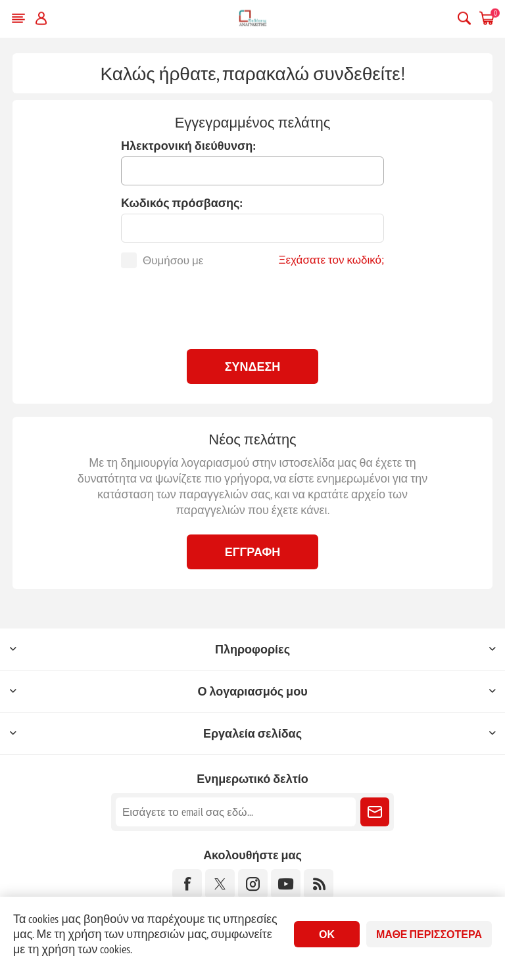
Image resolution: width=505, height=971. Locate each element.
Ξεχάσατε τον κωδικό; (331, 259)
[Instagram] (253, 884)
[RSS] (318, 884)
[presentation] (252, 307)
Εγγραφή (253, 551)
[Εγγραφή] (236, 811)
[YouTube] (286, 884)
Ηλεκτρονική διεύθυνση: (188, 145)
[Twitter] (220, 884)
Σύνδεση (253, 366)
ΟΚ (327, 934)
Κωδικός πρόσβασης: (182, 202)
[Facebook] (187, 884)
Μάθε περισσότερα (429, 934)
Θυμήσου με (173, 260)
